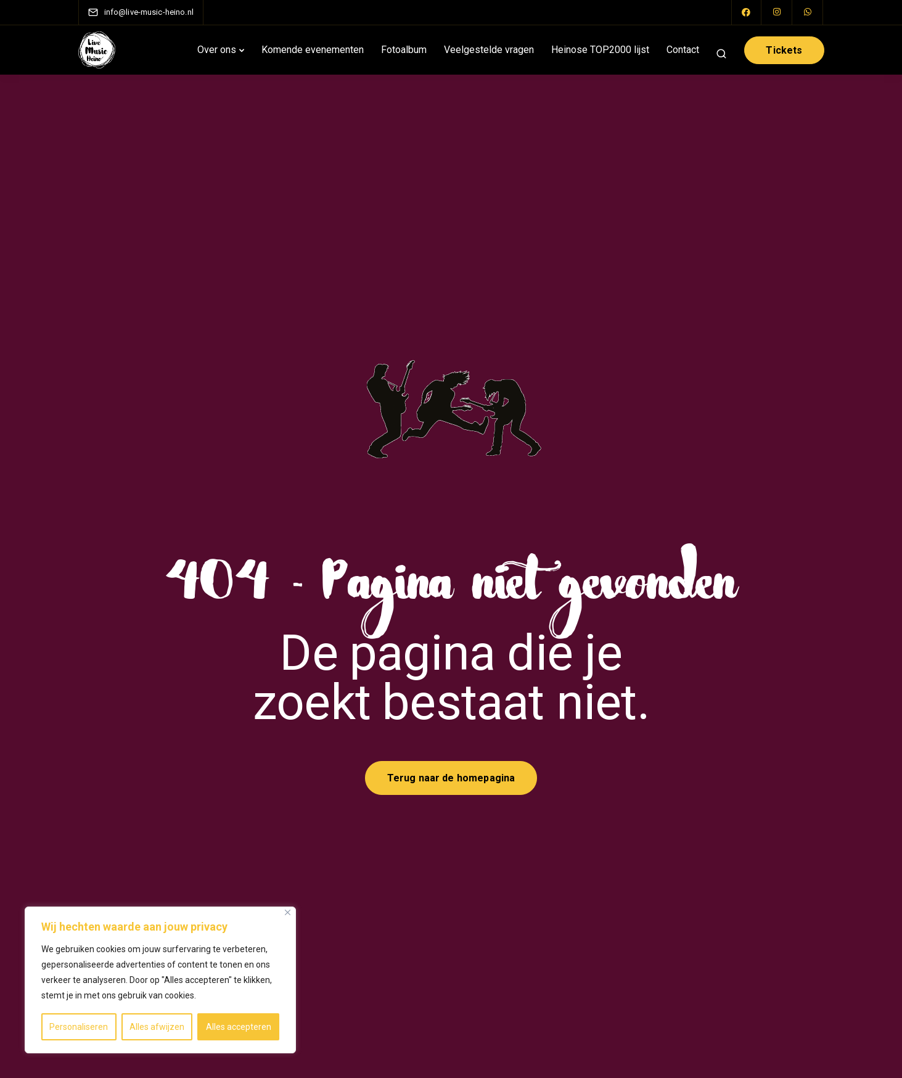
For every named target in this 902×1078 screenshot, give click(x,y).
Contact (682, 50)
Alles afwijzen (156, 1027)
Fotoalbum (404, 50)
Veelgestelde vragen (489, 50)
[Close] (287, 912)
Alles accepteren (238, 1027)
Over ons (216, 50)
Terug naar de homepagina (451, 778)
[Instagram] (777, 12)
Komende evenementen (312, 50)
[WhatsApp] (808, 12)
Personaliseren (78, 1027)
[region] (160, 980)
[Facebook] (746, 12)
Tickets (784, 50)
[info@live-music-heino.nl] (149, 12)
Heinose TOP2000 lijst (600, 50)
